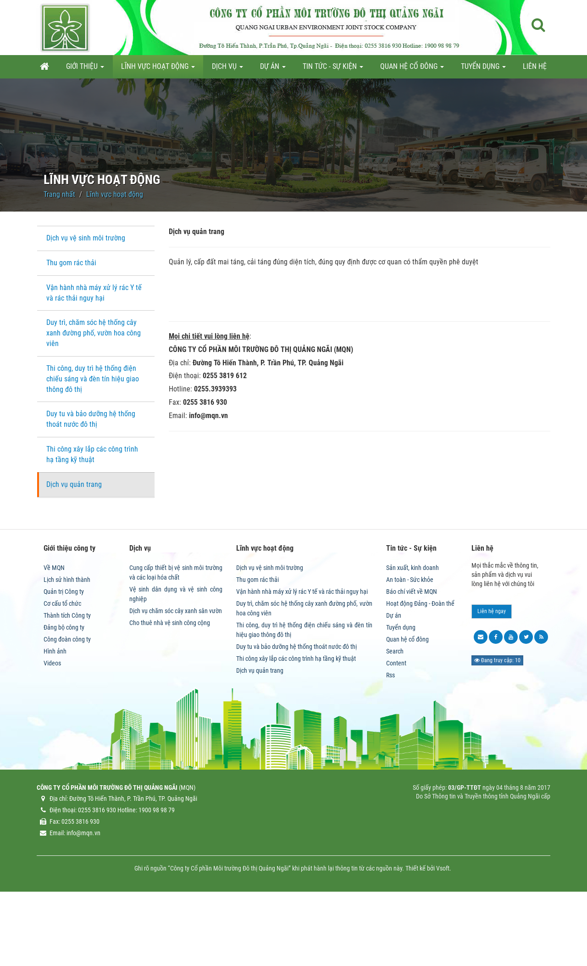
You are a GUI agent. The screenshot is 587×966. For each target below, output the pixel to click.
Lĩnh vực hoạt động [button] (158, 69)
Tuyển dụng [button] (483, 69)
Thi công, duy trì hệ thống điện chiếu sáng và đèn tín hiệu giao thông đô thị (92, 379)
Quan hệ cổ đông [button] (412, 69)
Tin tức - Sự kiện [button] (333, 69)
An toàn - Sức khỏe (409, 642)
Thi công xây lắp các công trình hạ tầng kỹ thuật (92, 454)
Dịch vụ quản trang (74, 484)
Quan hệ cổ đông (407, 701)
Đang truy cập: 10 (497, 723)
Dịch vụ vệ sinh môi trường (85, 238)
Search (395, 713)
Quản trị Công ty (64, 654)
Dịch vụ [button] (227, 69)
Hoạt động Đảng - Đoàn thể (420, 666)
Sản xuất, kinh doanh (412, 630)
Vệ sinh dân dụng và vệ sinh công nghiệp (175, 656)
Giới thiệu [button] (85, 69)
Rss (390, 737)
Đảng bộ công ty (64, 689)
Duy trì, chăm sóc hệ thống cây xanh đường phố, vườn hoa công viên (93, 333)
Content (396, 725)
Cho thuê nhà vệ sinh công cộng (169, 685)
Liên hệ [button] (535, 66)
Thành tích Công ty (67, 677)
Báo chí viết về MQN (411, 654)
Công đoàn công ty (67, 701)
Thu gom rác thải (71, 262)
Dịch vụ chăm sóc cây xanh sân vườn (175, 673)
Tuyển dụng (400, 689)
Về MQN (54, 630)
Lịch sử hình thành (67, 642)
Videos (52, 725)
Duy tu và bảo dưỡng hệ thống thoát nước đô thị (90, 419)
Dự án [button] (273, 69)
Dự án (393, 677)
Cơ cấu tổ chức (62, 666)
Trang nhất (59, 194)
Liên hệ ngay (491, 673)
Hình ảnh (55, 713)
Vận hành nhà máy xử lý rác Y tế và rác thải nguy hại (94, 292)
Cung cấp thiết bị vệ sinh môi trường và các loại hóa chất (175, 634)
